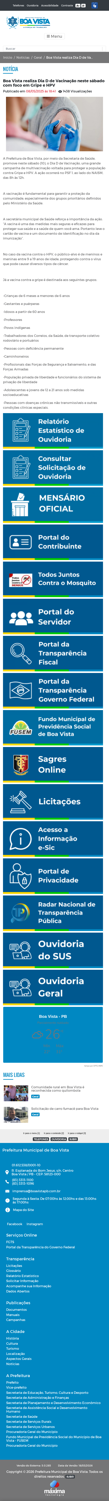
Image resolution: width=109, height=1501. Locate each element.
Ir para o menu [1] (31, 1133)
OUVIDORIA (59, 1139)
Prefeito (12, 1382)
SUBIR (73, 1139)
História (12, 1338)
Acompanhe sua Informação (28, 1286)
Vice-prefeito (16, 1387)
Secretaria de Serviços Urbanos (30, 1427)
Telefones (18, 5)
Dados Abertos (18, 1291)
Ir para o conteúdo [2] (54, 1133)
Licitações (14, 1265)
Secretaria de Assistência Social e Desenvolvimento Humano (46, 1409)
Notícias (23, 57)
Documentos (16, 1309)
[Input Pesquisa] (53, 48)
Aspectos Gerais (19, 1358)
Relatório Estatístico (22, 1276)
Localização (15, 1354)
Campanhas (15, 1320)
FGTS (10, 1242)
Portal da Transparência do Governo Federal (40, 1247)
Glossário (13, 1270)
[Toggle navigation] (54, 36)
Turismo (12, 1348)
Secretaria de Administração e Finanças (37, 1397)
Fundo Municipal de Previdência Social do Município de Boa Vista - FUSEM (53, 1438)
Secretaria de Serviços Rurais (28, 1421)
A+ (77, 5)
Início (7, 57)
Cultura (12, 1343)
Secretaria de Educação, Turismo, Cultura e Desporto (47, 1392)
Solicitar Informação (22, 1281)
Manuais (13, 1315)
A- (83, 5)
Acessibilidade (49, 5)
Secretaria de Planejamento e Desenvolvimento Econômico (53, 1403)
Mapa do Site (23, 1210)
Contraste (67, 5)
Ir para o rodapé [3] (77, 1133)
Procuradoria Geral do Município (32, 1432)
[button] (103, 49)
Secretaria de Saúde (21, 1416)
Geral (38, 57)
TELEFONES (41, 1139)
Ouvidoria (32, 5)
